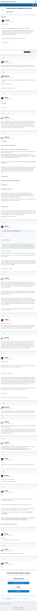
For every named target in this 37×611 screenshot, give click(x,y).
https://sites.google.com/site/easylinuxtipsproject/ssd (16, 448)
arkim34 (6, 490)
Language (16, 607)
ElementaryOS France (8, 2)
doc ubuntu (12, 28)
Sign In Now (18, 591)
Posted (9, 21)
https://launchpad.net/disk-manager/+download (10, 180)
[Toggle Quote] (2, 230)
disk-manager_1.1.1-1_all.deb (6, 188)
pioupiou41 (6, 76)
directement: (4, 184)
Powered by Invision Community (18, 609)
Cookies (21, 607)
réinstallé (4, 103)
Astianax (6, 549)
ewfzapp (12, 11)
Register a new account (18, 582)
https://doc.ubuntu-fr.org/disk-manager (8, 145)
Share (9, 599)
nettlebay (6, 117)
